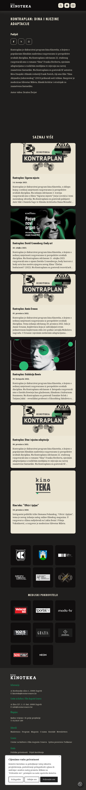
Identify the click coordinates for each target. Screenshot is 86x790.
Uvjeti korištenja (36, 752)
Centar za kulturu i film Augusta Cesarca (29, 742)
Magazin (35, 732)
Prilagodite (16, 779)
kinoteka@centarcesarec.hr (24, 693)
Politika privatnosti (19, 752)
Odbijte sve (32, 779)
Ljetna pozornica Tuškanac (60, 742)
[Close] (59, 756)
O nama (43, 732)
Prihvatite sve (49, 779)
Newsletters (62, 732)
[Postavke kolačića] (80, 784)
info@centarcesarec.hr (22, 707)
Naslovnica (15, 732)
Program (26, 732)
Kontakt (51, 732)
